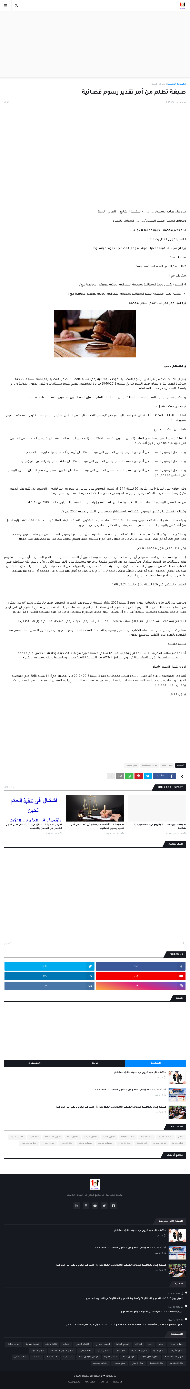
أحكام (180, 1137)
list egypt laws (176, 1344)
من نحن (103, 1382)
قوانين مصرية (159, 1143)
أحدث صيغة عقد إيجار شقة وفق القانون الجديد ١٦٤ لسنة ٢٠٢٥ (130, 1090)
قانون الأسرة (17, 1137)
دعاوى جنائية (109, 1137)
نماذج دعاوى (131, 765)
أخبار (150, 1344)
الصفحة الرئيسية (176, 84)
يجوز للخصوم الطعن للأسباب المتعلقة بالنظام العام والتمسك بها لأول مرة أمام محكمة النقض (124, 1325)
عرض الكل (9, 787)
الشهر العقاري (103, 1344)
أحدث (181, 944)
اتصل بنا (90, 1382)
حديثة (95, 1063)
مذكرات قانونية (85, 1143)
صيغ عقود (34, 1137)
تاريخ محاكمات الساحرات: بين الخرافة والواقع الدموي (151, 1312)
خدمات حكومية (128, 1137)
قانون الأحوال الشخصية (62, 1351)
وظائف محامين (29, 1143)
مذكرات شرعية (105, 1143)
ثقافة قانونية (146, 1137)
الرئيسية (117, 1382)
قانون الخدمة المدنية (174, 1357)
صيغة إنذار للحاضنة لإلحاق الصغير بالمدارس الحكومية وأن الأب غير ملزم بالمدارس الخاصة (111, 1107)
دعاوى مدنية (158, 84)
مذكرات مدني (66, 1143)
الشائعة (155, 1063)
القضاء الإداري (165, 1137)
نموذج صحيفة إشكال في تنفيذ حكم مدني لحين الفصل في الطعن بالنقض (34, 827)
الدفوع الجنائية (122, 1344)
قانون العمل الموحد (149, 1357)
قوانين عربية (177, 1143)
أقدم (8, 944)
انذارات (66, 1344)
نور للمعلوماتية (84, 1376)
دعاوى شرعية (90, 1137)
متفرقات (37, 1357)
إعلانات (138, 1344)
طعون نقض (103, 1351)
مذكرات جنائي (124, 1143)
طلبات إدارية (85, 1351)
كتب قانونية (142, 1143)
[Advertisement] (95, 44)
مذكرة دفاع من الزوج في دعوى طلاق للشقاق (140, 1072)
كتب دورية (68, 1357)
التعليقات (34, 1063)
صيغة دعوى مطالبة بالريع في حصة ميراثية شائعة (160, 827)
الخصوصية (74, 1382)
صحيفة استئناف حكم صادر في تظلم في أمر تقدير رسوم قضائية (97, 827)
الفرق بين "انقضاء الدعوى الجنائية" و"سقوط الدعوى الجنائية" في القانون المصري (134, 1298)
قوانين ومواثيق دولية (88, 1357)
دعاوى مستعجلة (149, 765)
